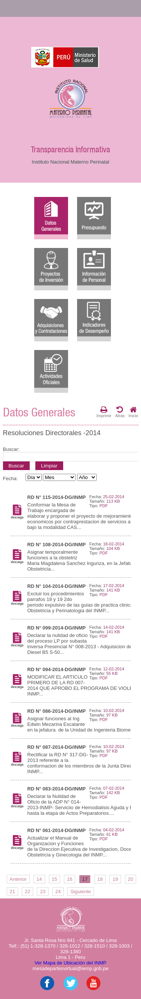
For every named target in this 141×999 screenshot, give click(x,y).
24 (58, 891)
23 (42, 891)
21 (12, 891)
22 (27, 891)
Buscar (16, 466)
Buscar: (11, 449)
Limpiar (49, 466)
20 (130, 879)
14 (39, 879)
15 (54, 879)
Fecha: (10, 478)
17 (84, 879)
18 (100, 879)
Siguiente (80, 891)
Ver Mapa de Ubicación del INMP (70, 963)
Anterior (18, 879)
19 (115, 879)
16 (69, 879)
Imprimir (103, 412)
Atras (120, 412)
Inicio (133, 412)
